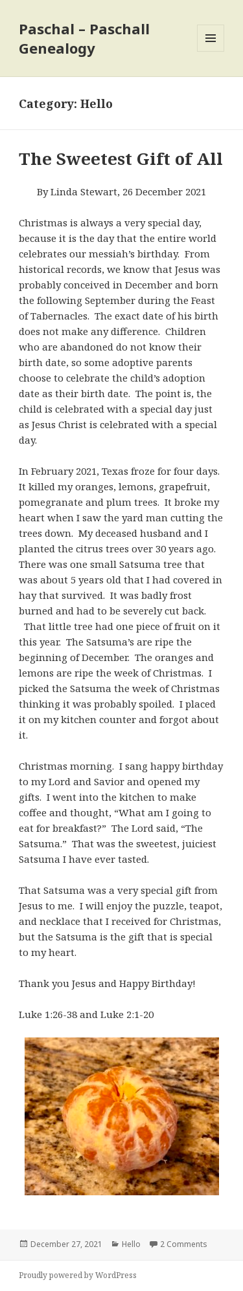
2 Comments (183, 1244)
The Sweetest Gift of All (121, 158)
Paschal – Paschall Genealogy (84, 38)
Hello (131, 1244)
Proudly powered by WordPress (78, 1275)
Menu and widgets (211, 51)
